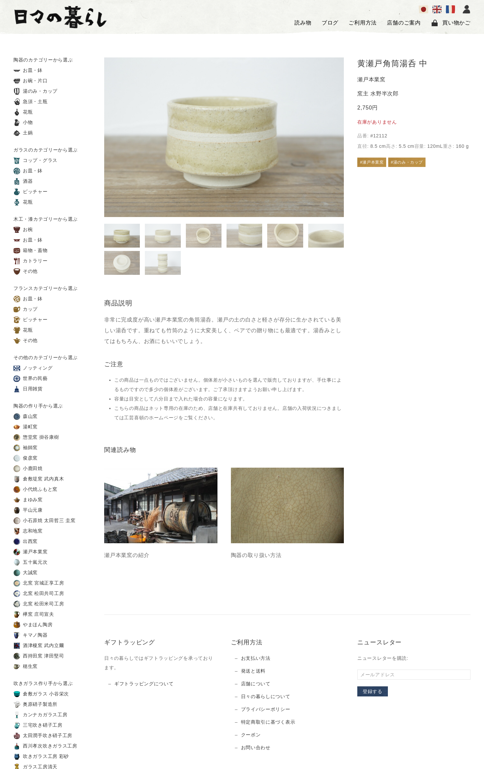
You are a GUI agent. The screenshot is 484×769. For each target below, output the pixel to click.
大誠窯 (25, 572)
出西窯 (25, 541)
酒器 (23, 181)
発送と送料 (253, 671)
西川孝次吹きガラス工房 (45, 746)
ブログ (330, 23)
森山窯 (25, 416)
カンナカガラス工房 (40, 715)
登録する (372, 691)
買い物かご (451, 22)
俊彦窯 (25, 458)
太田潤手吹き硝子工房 (42, 735)
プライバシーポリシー (265, 709)
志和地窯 (28, 531)
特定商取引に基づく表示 (268, 722)
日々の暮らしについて (265, 696)
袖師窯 (25, 447)
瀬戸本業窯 (30, 552)
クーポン (251, 734)
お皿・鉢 (28, 70)
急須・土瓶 (30, 101)
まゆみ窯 (28, 500)
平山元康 (28, 510)
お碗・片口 (30, 81)
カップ (25, 309)
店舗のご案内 (404, 23)
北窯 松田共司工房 (38, 593)
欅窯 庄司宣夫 (33, 614)
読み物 (302, 23)
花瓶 (23, 112)
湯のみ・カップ (35, 91)
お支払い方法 (256, 658)
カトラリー (30, 261)
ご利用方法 (363, 23)
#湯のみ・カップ (407, 162)
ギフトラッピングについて (143, 683)
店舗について (256, 683)
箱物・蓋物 (30, 250)
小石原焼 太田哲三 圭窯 (44, 520)
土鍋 (23, 133)
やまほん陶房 (32, 625)
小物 (23, 122)
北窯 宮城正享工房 (38, 583)
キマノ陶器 (30, 635)
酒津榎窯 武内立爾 (38, 645)
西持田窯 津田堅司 (38, 656)
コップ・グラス (35, 160)
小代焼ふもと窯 (35, 489)
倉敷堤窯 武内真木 (38, 479)
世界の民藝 (30, 378)
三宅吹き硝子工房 (38, 725)
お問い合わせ (256, 747)
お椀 (23, 229)
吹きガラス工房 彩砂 (41, 756)
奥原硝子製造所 (35, 704)
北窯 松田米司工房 (38, 604)
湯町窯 (25, 427)
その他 (25, 271)
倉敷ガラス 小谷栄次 (41, 694)
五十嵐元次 (30, 562)
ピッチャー (30, 191)
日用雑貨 (28, 389)
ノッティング (32, 368)
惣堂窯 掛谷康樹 (36, 437)
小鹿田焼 (28, 468)
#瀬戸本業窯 (372, 162)
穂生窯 (25, 666)
